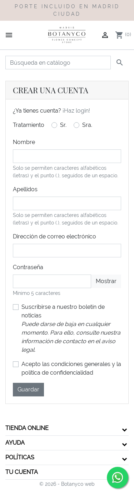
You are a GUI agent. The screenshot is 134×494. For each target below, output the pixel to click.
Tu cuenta (21, 472)
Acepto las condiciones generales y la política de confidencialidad (71, 368)
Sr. (63, 125)
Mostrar (106, 281)
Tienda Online (27, 428)
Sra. (87, 125)
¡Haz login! (76, 110)
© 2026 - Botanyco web (67, 484)
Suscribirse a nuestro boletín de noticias (70, 328)
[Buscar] (58, 62)
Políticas (19, 457)
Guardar (28, 389)
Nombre (24, 142)
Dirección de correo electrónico (54, 236)
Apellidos (25, 189)
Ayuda (15, 442)
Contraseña (28, 267)
